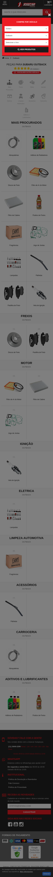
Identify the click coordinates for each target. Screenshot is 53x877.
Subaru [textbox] (8, 29)
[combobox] (26, 29)
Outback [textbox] (9, 35)
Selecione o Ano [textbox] (12, 42)
